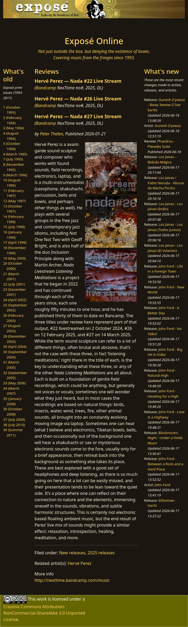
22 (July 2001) (14, 284)
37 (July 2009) (14, 419)
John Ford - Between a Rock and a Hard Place (165, 463)
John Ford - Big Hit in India (165, 352)
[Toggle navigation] (36, 25)
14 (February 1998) (13, 219)
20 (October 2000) (12, 266)
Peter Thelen (51, 134)
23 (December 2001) (14, 292)
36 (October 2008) (12, 412)
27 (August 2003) (12, 328)
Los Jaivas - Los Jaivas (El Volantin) (165, 248)
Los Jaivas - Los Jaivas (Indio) (165, 206)
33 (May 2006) (14, 383)
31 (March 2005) (11, 365)
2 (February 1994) (12, 120)
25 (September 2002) (15, 308)
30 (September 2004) (15, 354)
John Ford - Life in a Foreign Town (165, 269)
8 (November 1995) (13, 167)
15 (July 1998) (14, 226)
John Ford (162, 484)
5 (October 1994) (11, 146)
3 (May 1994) (13, 128)
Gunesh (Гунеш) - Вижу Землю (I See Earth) (166, 104)
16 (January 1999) (12, 235)
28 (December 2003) (14, 339)
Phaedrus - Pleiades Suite (161, 144)
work (42, 599)
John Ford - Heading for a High (163, 394)
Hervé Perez (79, 563)
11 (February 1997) (13, 193)
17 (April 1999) (14, 242)
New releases (72, 553)
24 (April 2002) (14, 299)
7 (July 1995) (13, 159)
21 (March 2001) (11, 276)
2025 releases (101, 553)
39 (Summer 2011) (13, 432)
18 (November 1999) (14, 250)
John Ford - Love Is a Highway (166, 414)
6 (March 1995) (15, 154)
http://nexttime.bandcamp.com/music (72, 580)
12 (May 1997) (14, 201)
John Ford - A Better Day (163, 310)
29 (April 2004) (14, 346)
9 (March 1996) (15, 175)
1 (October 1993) (11, 110)
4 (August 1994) (11, 136)
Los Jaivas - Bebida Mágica (162, 159)
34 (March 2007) (11, 391)
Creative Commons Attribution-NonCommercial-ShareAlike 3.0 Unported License (44, 613)
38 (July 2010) (14, 424)
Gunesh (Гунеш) (168, 125)
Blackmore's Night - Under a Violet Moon (165, 437)
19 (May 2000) (14, 258)
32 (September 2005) (15, 375)
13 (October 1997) (12, 209)
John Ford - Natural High (162, 373)
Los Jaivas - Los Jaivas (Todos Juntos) (165, 227)
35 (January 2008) (12, 401)
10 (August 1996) (12, 183)
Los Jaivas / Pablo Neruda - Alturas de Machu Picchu (166, 182)
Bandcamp (46, 88)
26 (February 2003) (13, 318)
